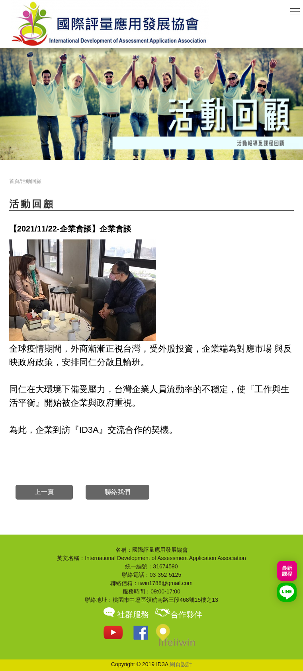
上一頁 (44, 491)
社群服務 (125, 614)
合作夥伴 (178, 614)
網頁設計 (181, 664)
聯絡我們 (117, 491)
